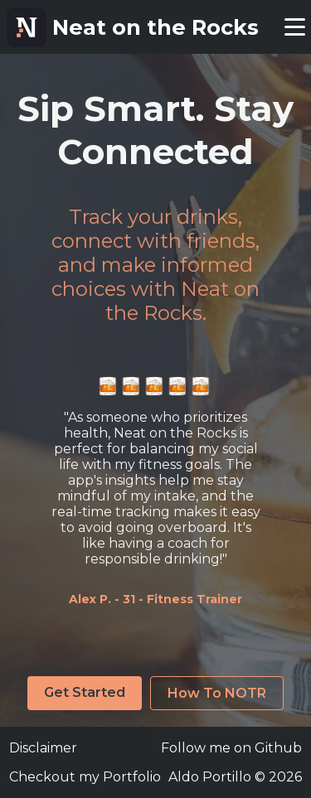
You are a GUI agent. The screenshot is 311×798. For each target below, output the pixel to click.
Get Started (84, 692)
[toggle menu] (294, 27)
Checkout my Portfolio (85, 777)
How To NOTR (217, 693)
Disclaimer (43, 748)
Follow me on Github (231, 748)
